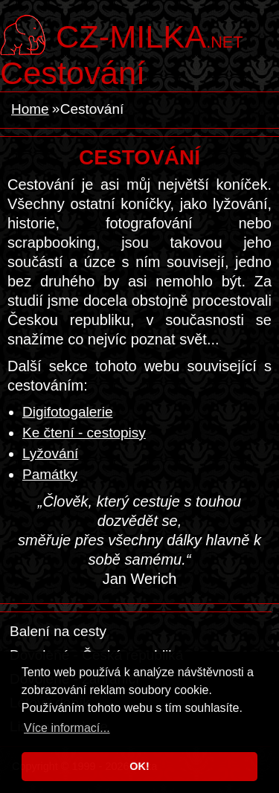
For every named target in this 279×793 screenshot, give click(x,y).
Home (30, 109)
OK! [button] (139, 766)
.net (149, 35)
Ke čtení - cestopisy (84, 432)
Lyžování (50, 453)
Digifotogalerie (67, 412)
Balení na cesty (58, 631)
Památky (49, 474)
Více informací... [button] (67, 728)
